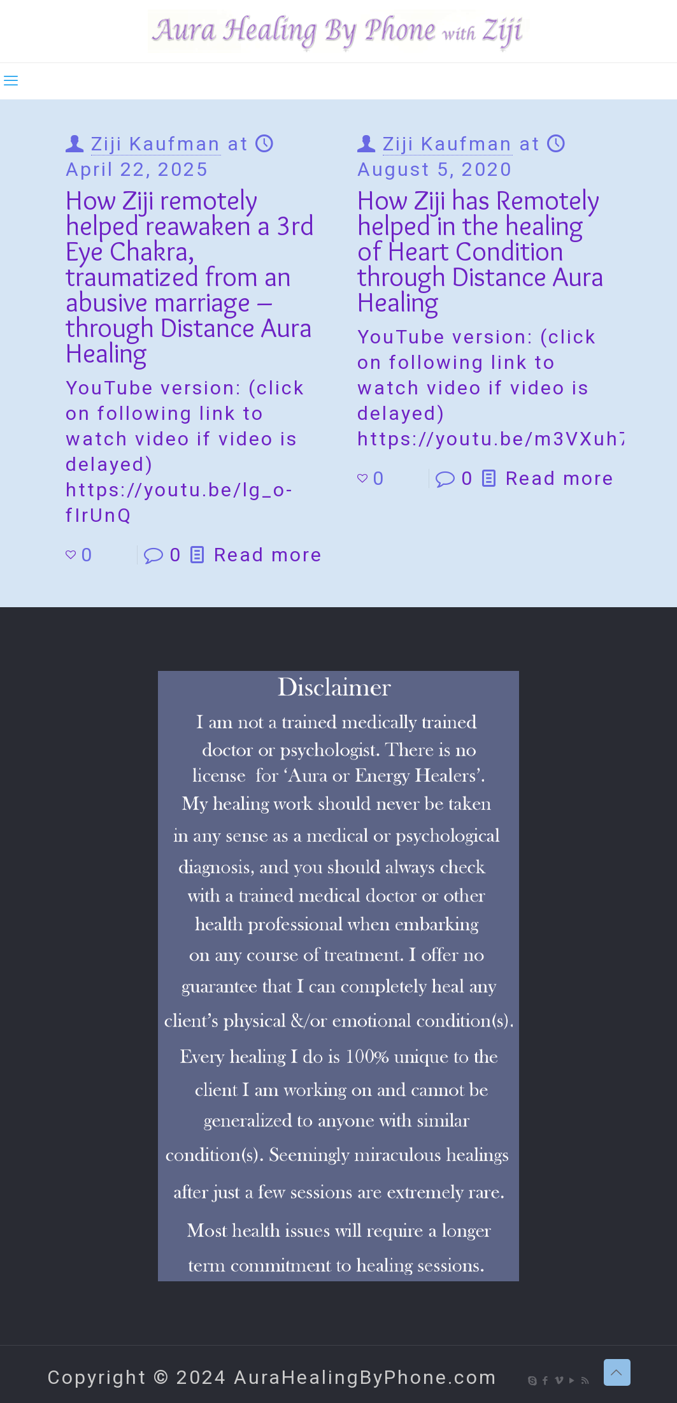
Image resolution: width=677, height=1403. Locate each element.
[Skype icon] (533, 1380)
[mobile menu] (11, 81)
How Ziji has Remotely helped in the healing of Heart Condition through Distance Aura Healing (480, 251)
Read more (268, 554)
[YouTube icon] (573, 1380)
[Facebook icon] (546, 1380)
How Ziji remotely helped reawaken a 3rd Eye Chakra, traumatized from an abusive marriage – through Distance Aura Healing (190, 276)
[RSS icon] (586, 1380)
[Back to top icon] (617, 1372)
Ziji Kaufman (156, 144)
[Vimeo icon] (559, 1380)
